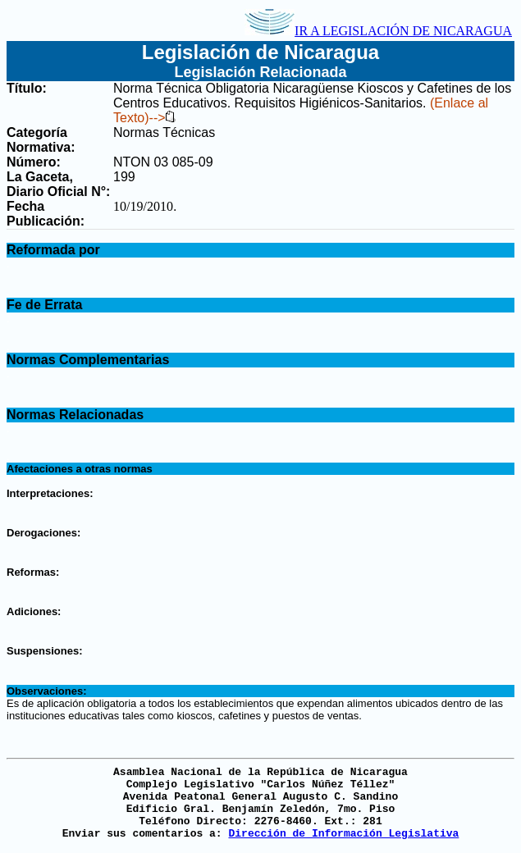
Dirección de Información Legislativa (343, 834)
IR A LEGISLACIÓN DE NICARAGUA (378, 31)
